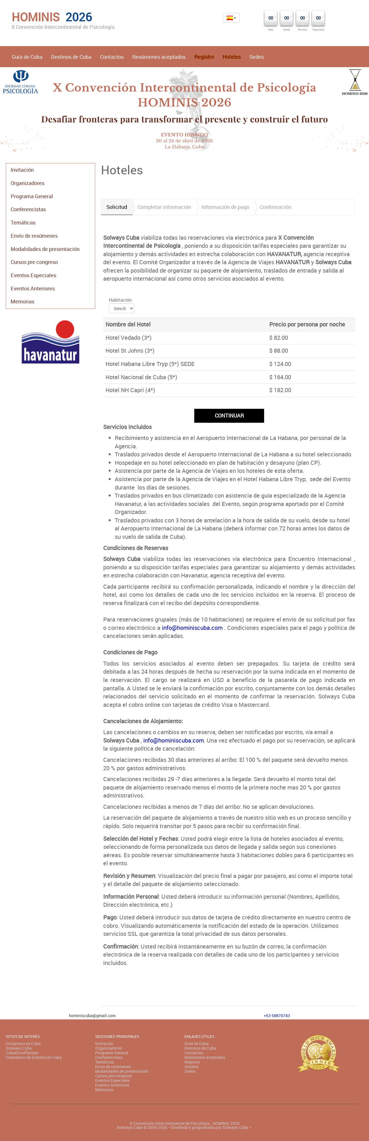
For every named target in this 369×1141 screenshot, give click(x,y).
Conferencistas (28, 209)
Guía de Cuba (27, 56)
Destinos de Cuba (71, 56)
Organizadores (27, 183)
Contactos (112, 56)
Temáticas (23, 222)
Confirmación (275, 206)
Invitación (22, 169)
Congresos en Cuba (23, 1043)
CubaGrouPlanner (22, 1052)
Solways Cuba (19, 1048)
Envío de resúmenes (34, 235)
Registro (192, 1062)
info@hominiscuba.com (192, 628)
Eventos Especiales (33, 275)
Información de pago (225, 206)
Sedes (256, 56)
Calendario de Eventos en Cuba (34, 1057)
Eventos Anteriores (33, 288)
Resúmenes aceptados (159, 56)
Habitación (120, 300)
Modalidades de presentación (45, 248)
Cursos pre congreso (34, 261)
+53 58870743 (277, 1015)
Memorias (22, 301)
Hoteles (191, 1066)
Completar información (164, 206)
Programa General (32, 196)
